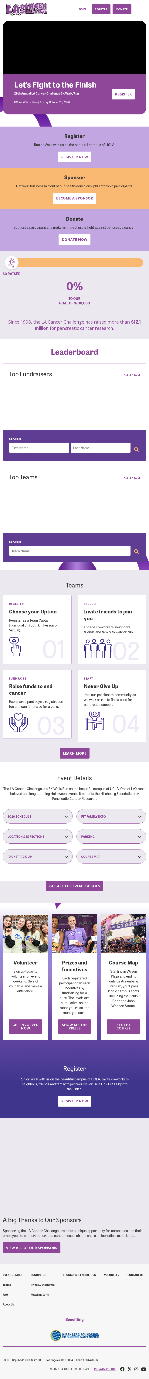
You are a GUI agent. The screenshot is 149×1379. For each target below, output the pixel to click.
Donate (122, 9)
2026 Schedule (38, 816)
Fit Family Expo (111, 816)
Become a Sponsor (74, 198)
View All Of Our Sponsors (31, 1247)
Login (81, 9)
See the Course (124, 1026)
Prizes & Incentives (43, 1285)
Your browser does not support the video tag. (74, 47)
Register (101, 9)
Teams (7, 1285)
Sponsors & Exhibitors (79, 1275)
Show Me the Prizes (74, 1026)
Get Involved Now (25, 1026)
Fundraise (38, 1275)
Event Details (12, 1275)
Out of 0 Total (132, 375)
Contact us (135, 1275)
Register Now (74, 156)
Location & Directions (38, 836)
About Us (8, 1304)
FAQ (5, 1294)
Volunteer (111, 1275)
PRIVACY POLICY (105, 1369)
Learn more (74, 753)
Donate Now (74, 239)
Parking (111, 836)
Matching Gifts (40, 1294)
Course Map (111, 856)
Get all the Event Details (74, 886)
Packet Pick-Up (38, 856)
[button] (139, 9)
